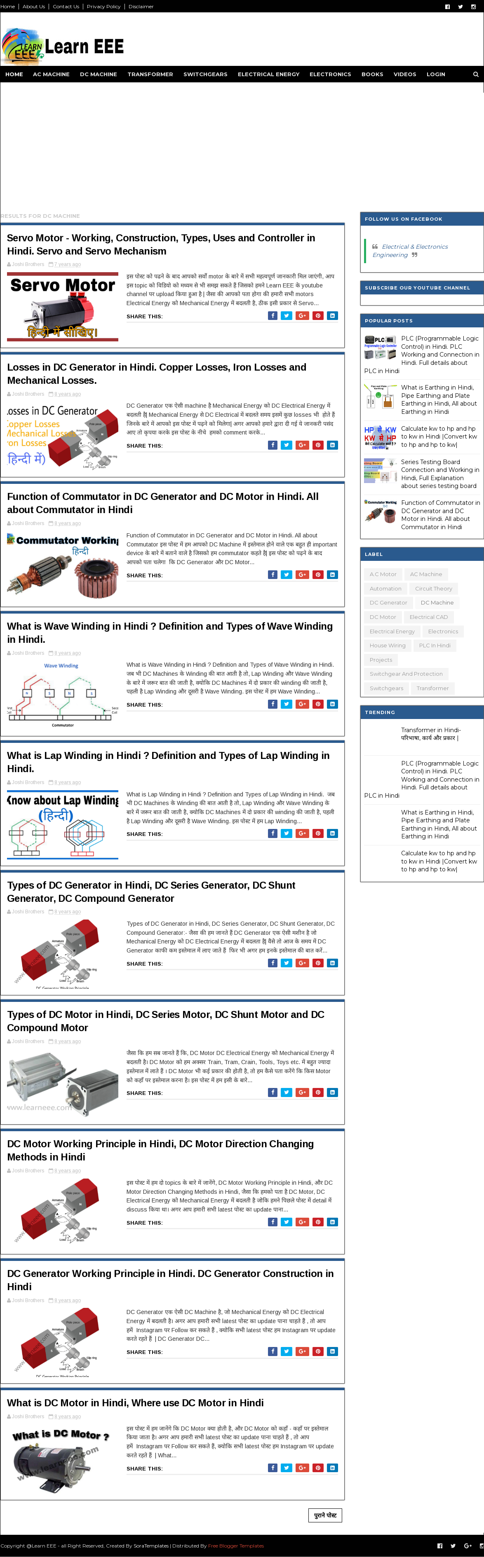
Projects (381, 659)
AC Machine (51, 74)
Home (7, 6)
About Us (34, 6)
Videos (405, 74)
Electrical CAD (429, 617)
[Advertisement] (242, 150)
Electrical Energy (268, 74)
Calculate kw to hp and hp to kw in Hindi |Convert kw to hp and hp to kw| (439, 436)
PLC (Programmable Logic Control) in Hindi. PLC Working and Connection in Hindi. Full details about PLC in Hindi (421, 354)
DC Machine (98, 74)
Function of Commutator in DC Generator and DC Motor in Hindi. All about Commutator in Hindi (440, 515)
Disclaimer (141, 6)
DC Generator (388, 602)
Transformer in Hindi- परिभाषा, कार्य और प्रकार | (431, 734)
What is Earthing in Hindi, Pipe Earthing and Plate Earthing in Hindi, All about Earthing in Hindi (439, 400)
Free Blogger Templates (236, 1546)
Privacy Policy (104, 6)
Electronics (330, 74)
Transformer (150, 74)
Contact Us (66, 6)
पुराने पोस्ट (325, 1515)
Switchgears (205, 74)
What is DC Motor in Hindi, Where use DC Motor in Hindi (135, 1402)
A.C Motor (383, 574)
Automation (386, 588)
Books (372, 74)
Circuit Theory (433, 588)
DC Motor (383, 617)
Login (436, 74)
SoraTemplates (151, 1546)
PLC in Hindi (435, 645)
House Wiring (388, 645)
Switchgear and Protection (406, 673)
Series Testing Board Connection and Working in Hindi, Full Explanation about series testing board (440, 474)
